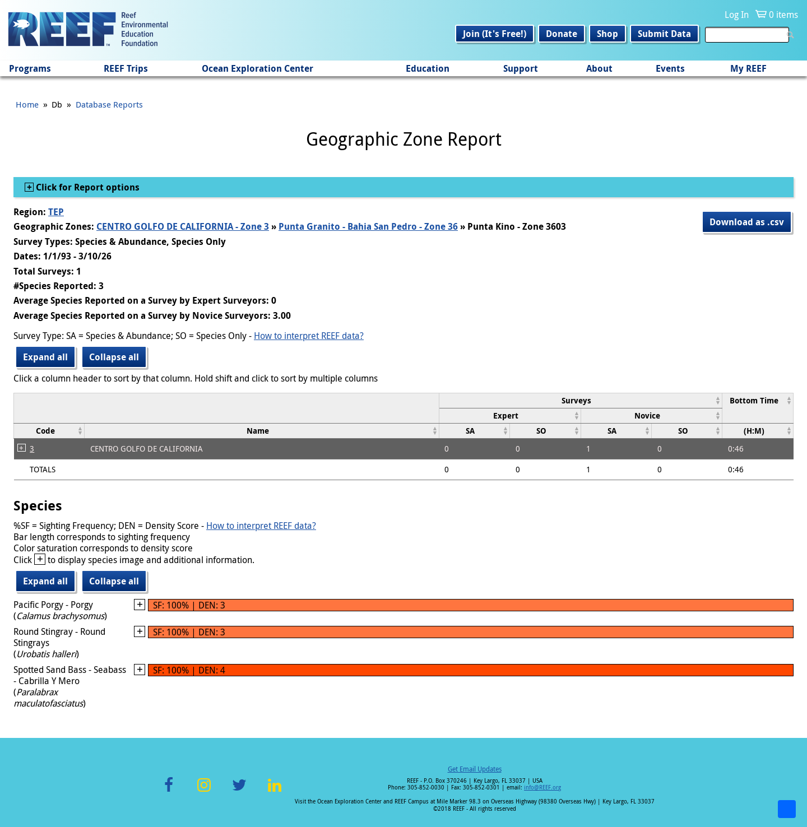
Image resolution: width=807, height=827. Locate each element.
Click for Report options (87, 187)
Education (427, 68)
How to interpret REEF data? (309, 335)
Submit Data (664, 33)
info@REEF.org (542, 787)
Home (27, 104)
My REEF (748, 68)
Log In (737, 14)
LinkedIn (274, 791)
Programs (30, 68)
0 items (783, 14)
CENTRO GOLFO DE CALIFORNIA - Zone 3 (182, 226)
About (599, 68)
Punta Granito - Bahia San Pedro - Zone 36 (368, 226)
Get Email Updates (475, 768)
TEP (56, 212)
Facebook (169, 791)
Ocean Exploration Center (257, 68)
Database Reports (109, 104)
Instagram (204, 791)
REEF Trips (126, 68)
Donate (561, 33)
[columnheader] (580, 400)
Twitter (239, 791)
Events (670, 68)
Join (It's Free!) (494, 33)
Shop (607, 33)
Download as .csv (746, 222)
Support (520, 68)
